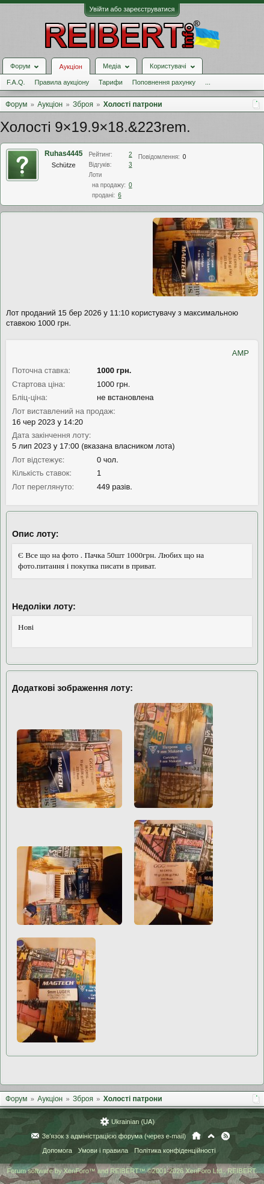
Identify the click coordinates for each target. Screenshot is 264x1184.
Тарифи (111, 82)
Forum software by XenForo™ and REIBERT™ (132, 1170)
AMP (240, 352)
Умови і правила (103, 1150)
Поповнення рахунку (163, 82)
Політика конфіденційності (174, 1150)
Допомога (57, 1150)
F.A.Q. (16, 82)
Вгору (211, 1136)
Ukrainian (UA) (133, 1121)
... (207, 82)
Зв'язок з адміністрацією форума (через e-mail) (114, 1136)
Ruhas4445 (63, 153)
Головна (196, 1136)
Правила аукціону (62, 82)
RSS (225, 1136)
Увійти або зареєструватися (132, 9)
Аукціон (70, 66)
